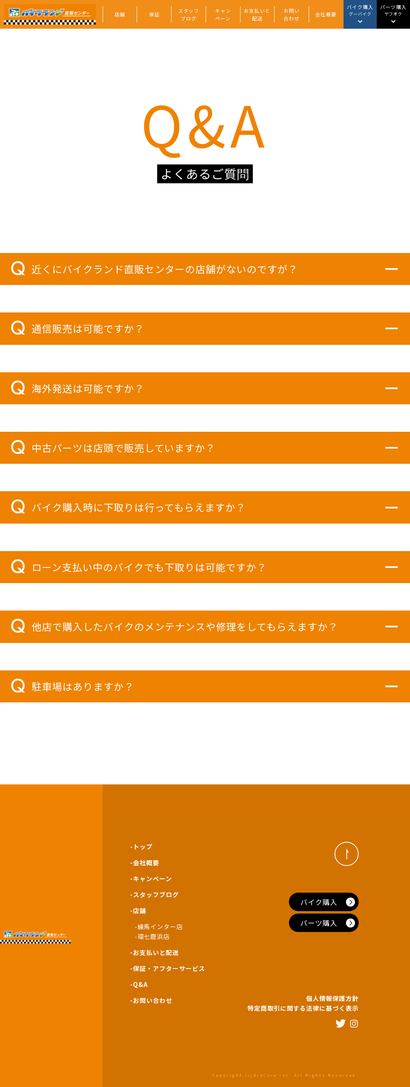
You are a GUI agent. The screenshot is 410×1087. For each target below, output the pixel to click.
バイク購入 (318, 902)
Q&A (140, 984)
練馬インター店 (160, 926)
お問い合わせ (292, 14)
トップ (143, 846)
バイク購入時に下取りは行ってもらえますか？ (128, 506)
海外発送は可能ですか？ (77, 388)
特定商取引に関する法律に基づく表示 (303, 1008)
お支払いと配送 (257, 14)
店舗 (120, 14)
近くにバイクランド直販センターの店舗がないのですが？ (154, 268)
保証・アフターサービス (169, 968)
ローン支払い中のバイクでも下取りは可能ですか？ (139, 566)
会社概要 (326, 14)
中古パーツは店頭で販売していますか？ (113, 447)
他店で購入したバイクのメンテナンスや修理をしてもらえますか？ (174, 626)
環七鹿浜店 (153, 936)
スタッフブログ (188, 14)
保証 (154, 14)
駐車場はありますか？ (72, 686)
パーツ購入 (318, 923)
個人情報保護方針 (332, 998)
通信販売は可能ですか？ (77, 328)
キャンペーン (223, 14)
